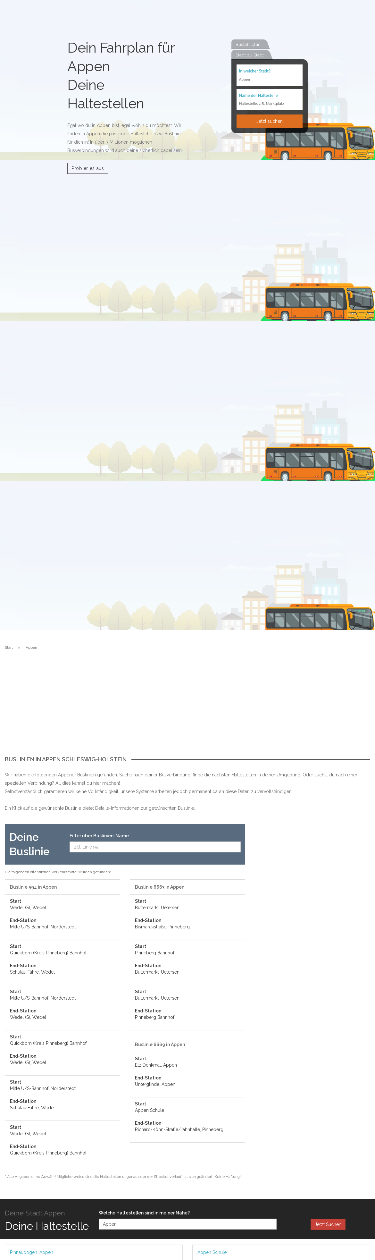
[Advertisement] (187, 708)
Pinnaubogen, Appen (31, 1252)
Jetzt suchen (269, 121)
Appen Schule (212, 1252)
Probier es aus (87, 168)
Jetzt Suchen (328, 1224)
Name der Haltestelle (258, 95)
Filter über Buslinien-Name (99, 835)
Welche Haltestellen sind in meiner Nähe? (144, 1212)
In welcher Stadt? (255, 71)
